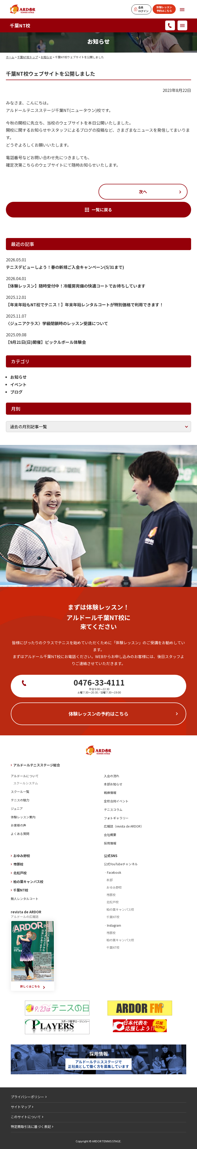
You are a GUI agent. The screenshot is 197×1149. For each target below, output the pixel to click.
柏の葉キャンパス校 (28, 881)
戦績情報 (110, 792)
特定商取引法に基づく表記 (31, 1126)
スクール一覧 (20, 791)
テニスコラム (113, 809)
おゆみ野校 (21, 855)
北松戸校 (20, 872)
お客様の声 (18, 825)
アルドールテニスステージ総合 (36, 765)
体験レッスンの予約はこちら (98, 713)
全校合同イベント (116, 801)
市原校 (18, 864)
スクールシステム (25, 783)
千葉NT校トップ (27, 57)
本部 (109, 880)
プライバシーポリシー (27, 1096)
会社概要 (110, 834)
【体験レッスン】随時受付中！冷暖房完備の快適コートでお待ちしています (75, 286)
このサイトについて (26, 1116)
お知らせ (46, 57)
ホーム (10, 57)
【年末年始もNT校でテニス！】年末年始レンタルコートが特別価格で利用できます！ (84, 304)
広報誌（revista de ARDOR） (124, 826)
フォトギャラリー (116, 818)
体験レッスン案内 (23, 817)
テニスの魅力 (20, 800)
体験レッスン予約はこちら (164, 9)
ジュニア (17, 808)
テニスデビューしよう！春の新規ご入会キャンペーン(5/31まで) (65, 267)
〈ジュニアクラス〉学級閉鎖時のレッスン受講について (57, 323)
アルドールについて (24, 776)
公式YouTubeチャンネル (121, 864)
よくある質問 (20, 833)
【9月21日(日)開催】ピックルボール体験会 (46, 342)
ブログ (16, 392)
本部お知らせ (113, 784)
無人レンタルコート (24, 898)
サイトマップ (21, 1106)
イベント (18, 384)
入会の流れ (111, 776)
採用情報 (110, 843)
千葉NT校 (20, 25)
